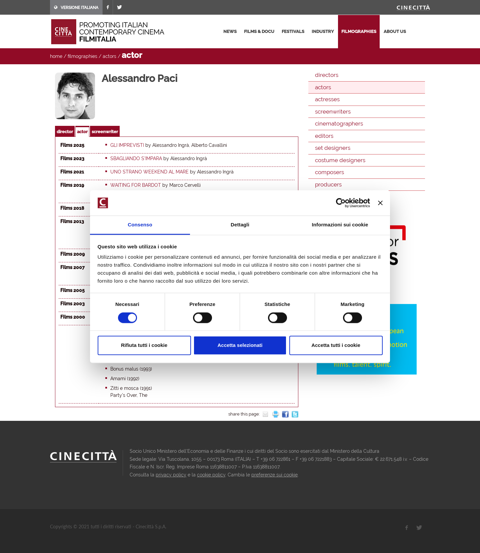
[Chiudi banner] (380, 202)
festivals (293, 31)
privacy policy (171, 474)
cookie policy (211, 474)
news (230, 31)
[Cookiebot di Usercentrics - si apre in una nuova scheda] (341, 203)
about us (395, 31)
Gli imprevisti (127, 145)
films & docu (259, 31)
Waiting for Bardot (135, 185)
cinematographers (339, 123)
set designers (332, 147)
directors (326, 75)
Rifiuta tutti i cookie (144, 345)
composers (329, 172)
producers (328, 184)
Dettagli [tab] (240, 225)
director (65, 131)
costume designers (340, 160)
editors (324, 136)
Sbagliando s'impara (136, 158)
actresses (327, 99)
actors (109, 56)
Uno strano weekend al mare (149, 171)
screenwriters (333, 111)
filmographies (358, 31)
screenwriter (105, 131)
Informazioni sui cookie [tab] (340, 225)
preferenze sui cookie (274, 474)
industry (323, 31)
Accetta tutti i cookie (335, 345)
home (56, 56)
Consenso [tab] (140, 225)
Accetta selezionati (239, 345)
